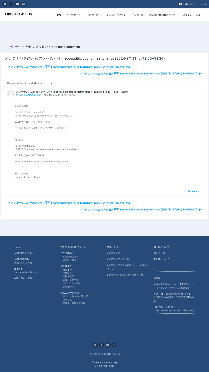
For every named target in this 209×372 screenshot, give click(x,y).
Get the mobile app (104, 356)
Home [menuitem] (58, 15)
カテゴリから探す (72, 273)
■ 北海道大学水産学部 (118, 249)
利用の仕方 (159, 243)
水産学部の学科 (71, 246)
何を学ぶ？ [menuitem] (93, 15)
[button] (187, 4)
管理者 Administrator (37, 85)
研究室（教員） (71, 250)
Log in (204, 4)
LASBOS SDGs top (23, 253)
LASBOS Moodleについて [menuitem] (162, 15)
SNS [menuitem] (198, 15)
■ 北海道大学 (113, 243)
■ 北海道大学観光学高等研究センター (126, 265)
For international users (25, 262)
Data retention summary (104, 352)
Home (17, 237)
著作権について (161, 249)
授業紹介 (67, 263)
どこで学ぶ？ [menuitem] (73, 15)
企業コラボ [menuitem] (138, 15)
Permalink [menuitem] (185, 181)
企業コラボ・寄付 (23, 268)
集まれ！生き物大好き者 (75, 286)
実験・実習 (68, 266)
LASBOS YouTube (23, 243)
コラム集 (67, 290)
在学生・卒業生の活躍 (74, 293)
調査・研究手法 (71, 270)
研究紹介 (67, 259)
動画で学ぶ (68, 277)
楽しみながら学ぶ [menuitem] (115, 15)
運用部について (161, 237)
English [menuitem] (187, 15)
